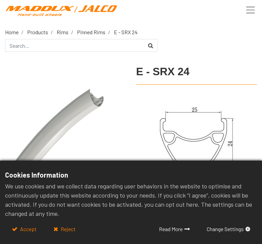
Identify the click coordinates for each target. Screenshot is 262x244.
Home (12, 32)
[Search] (150, 45)
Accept (28, 229)
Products (37, 32)
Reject (68, 229)
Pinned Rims (91, 32)
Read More (171, 229)
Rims (62, 32)
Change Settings (225, 229)
